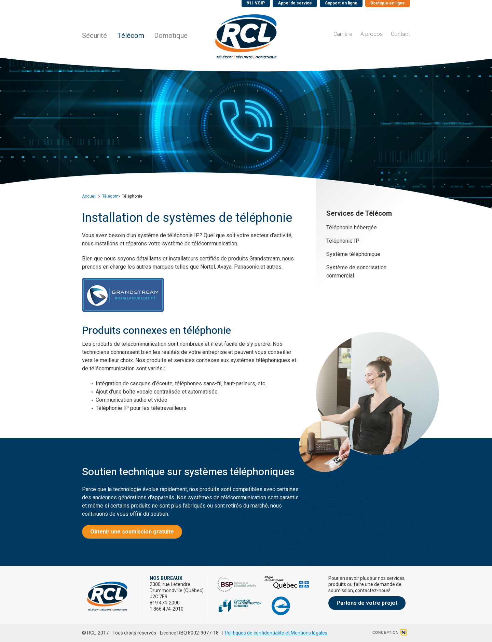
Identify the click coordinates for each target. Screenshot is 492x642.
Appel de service (295, 3)
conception (385, 632)
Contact (400, 34)
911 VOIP (256, 3)
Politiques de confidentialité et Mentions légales (276, 633)
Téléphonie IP (342, 241)
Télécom (130, 36)
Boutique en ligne (387, 3)
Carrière (342, 34)
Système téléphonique (353, 254)
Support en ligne (341, 3)
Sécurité (94, 36)
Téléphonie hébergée (351, 227)
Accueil (89, 196)
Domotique (171, 36)
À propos (371, 34)
